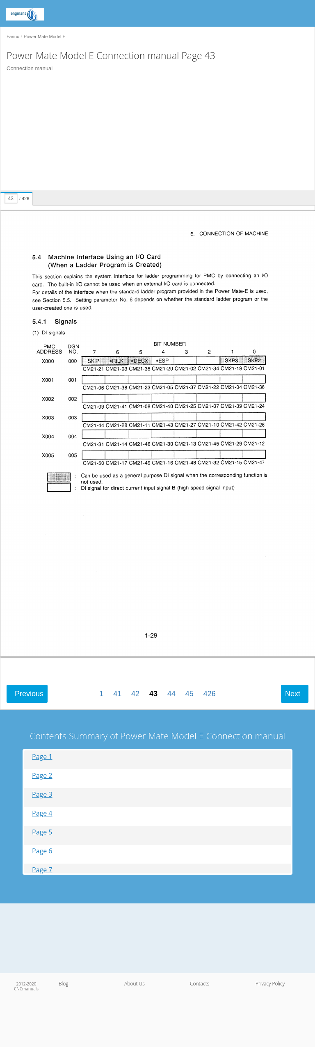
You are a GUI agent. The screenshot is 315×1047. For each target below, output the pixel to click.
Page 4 (42, 813)
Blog (63, 983)
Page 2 (42, 775)
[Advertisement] (154, 132)
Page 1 (42, 756)
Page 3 (42, 794)
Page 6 (42, 851)
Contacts (199, 983)
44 (171, 694)
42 (135, 694)
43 (153, 694)
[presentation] (17, 197)
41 (117, 694)
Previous (29, 694)
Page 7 (42, 870)
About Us (134, 983)
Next (292, 694)
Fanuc (13, 36)
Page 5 (42, 832)
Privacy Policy (270, 983)
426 (209, 694)
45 (189, 694)
